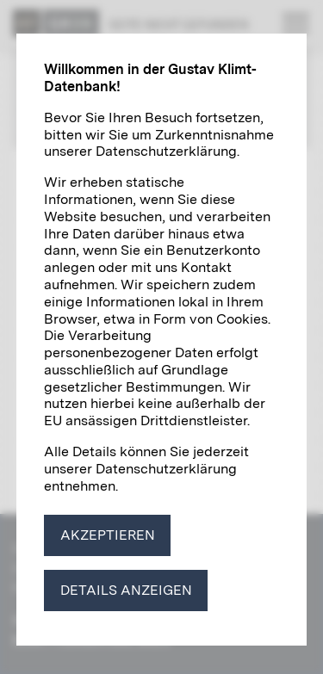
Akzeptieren (107, 535)
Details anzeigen (126, 590)
